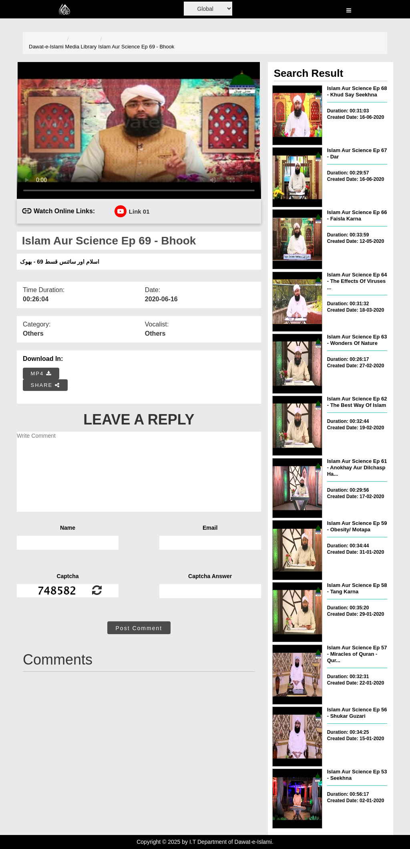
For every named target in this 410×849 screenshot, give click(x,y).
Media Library (81, 47)
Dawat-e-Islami (46, 47)
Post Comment (139, 628)
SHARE (45, 385)
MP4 (41, 373)
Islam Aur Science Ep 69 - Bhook (136, 47)
